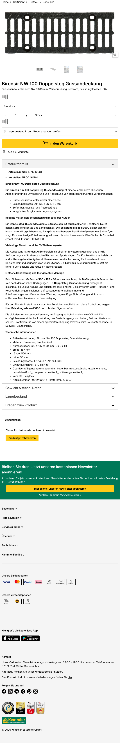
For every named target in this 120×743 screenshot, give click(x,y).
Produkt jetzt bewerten (22, 437)
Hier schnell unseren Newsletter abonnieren (60, 488)
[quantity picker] (16, 115)
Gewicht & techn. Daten (23, 388)
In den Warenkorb (60, 143)
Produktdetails (16, 164)
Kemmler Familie (13, 554)
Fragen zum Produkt (21, 405)
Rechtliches (10, 545)
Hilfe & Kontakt (12, 518)
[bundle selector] (75, 115)
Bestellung (9, 508)
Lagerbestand (16, 396)
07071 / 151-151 (11, 666)
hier (70, 677)
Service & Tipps (12, 527)
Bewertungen (13, 419)
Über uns (8, 536)
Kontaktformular (44, 671)
